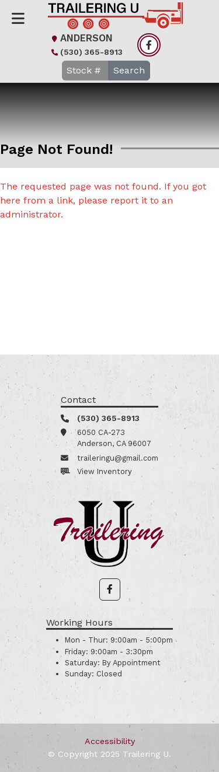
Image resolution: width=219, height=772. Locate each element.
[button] (109, 589)
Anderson (80, 38)
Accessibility (110, 741)
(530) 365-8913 (85, 52)
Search (129, 70)
